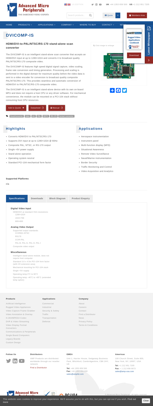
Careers (82, 307)
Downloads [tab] (37, 198)
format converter (66, 116)
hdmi (28, 116)
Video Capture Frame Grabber (20, 311)
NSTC (45, 116)
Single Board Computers (18, 335)
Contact (107, 25)
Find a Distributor (87, 314)
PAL (39, 116)
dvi (33, 116)
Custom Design (13, 342)
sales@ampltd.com (75, 374)
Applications (45, 25)
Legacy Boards (13, 339)
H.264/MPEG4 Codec (16, 318)
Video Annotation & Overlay (19, 314)
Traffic (45, 314)
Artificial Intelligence (16, 303)
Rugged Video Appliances (18, 307)
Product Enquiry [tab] (81, 198)
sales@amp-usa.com (124, 371)
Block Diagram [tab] (57, 198)
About (81, 303)
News (81, 318)
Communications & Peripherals (21, 332)
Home (9, 25)
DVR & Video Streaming (17, 321)
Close (146, 400)
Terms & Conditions (88, 325)
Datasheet (36, 108)
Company (66, 25)
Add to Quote (14, 108)
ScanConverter (16, 116)
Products (24, 25)
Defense (46, 321)
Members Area (137, 15)
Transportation (49, 318)
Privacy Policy (85, 321)
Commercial (48, 303)
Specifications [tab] (17, 198)
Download (134, 55)
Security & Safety (50, 311)
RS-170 (54, 116)
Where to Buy (88, 25)
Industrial (46, 307)
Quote (112, 15)
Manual (55, 108)
